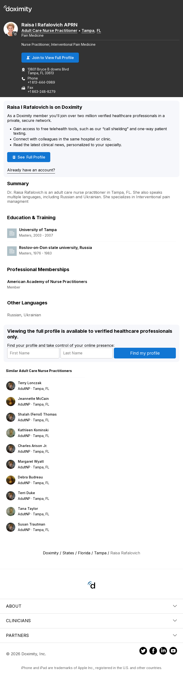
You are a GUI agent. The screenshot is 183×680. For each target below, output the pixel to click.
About (91, 606)
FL (99, 30)
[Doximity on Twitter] (143, 651)
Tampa (87, 30)
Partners (91, 635)
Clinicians (91, 620)
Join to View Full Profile (50, 57)
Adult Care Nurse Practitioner (49, 30)
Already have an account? (31, 170)
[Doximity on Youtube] (173, 651)
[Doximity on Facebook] (153, 651)
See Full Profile (31, 156)
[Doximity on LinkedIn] (163, 651)
